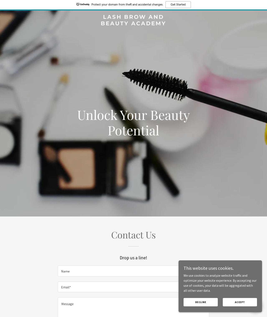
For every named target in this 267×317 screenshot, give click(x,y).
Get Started (178, 4)
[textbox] (133, 271)
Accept (240, 302)
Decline (200, 302)
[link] (133, 24)
